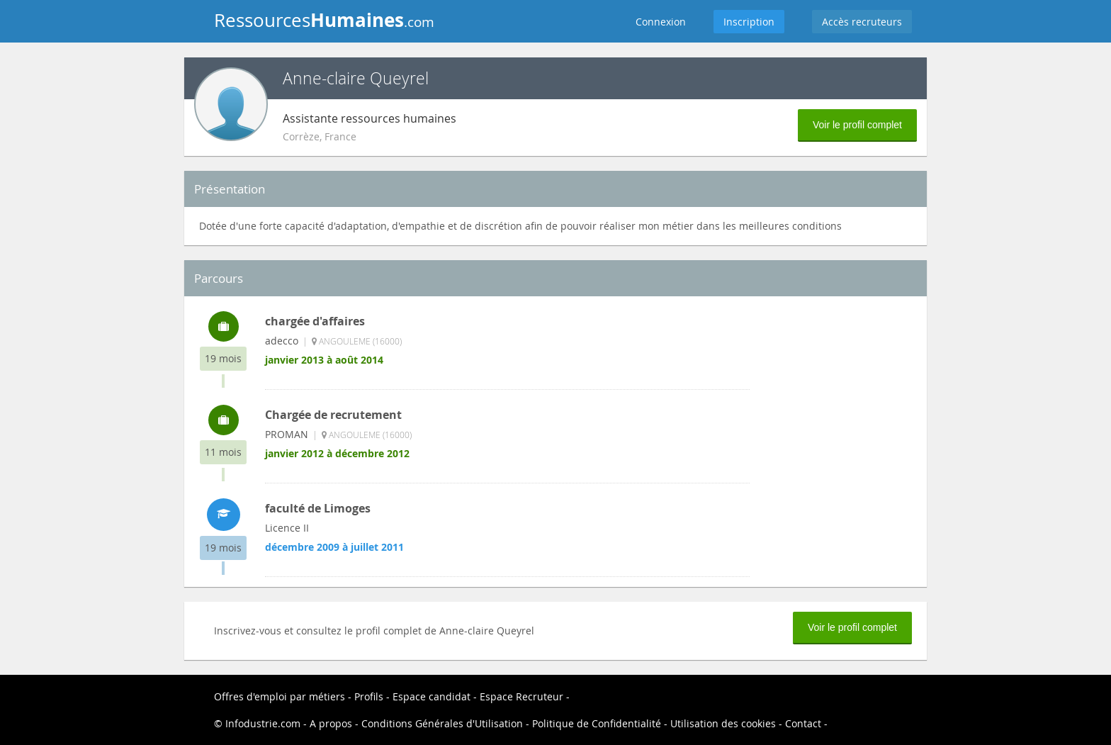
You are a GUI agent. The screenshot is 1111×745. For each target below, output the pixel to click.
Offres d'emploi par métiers (279, 696)
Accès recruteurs (862, 21)
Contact (803, 723)
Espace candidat (431, 696)
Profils (368, 696)
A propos (331, 723)
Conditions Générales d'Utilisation (442, 723)
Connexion (661, 21)
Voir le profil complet (857, 124)
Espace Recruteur (521, 696)
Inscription (748, 21)
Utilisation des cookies (723, 723)
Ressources (324, 20)
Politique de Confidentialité (596, 723)
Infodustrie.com (262, 723)
